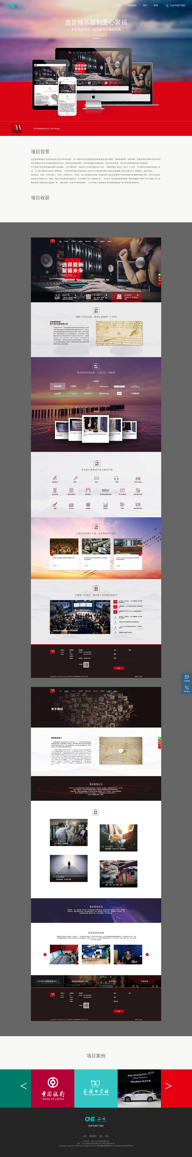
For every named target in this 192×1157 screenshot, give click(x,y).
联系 (156, 5)
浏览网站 (96, 38)
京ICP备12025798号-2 (105, 1146)
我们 (145, 5)
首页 (119, 5)
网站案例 (132, 5)
